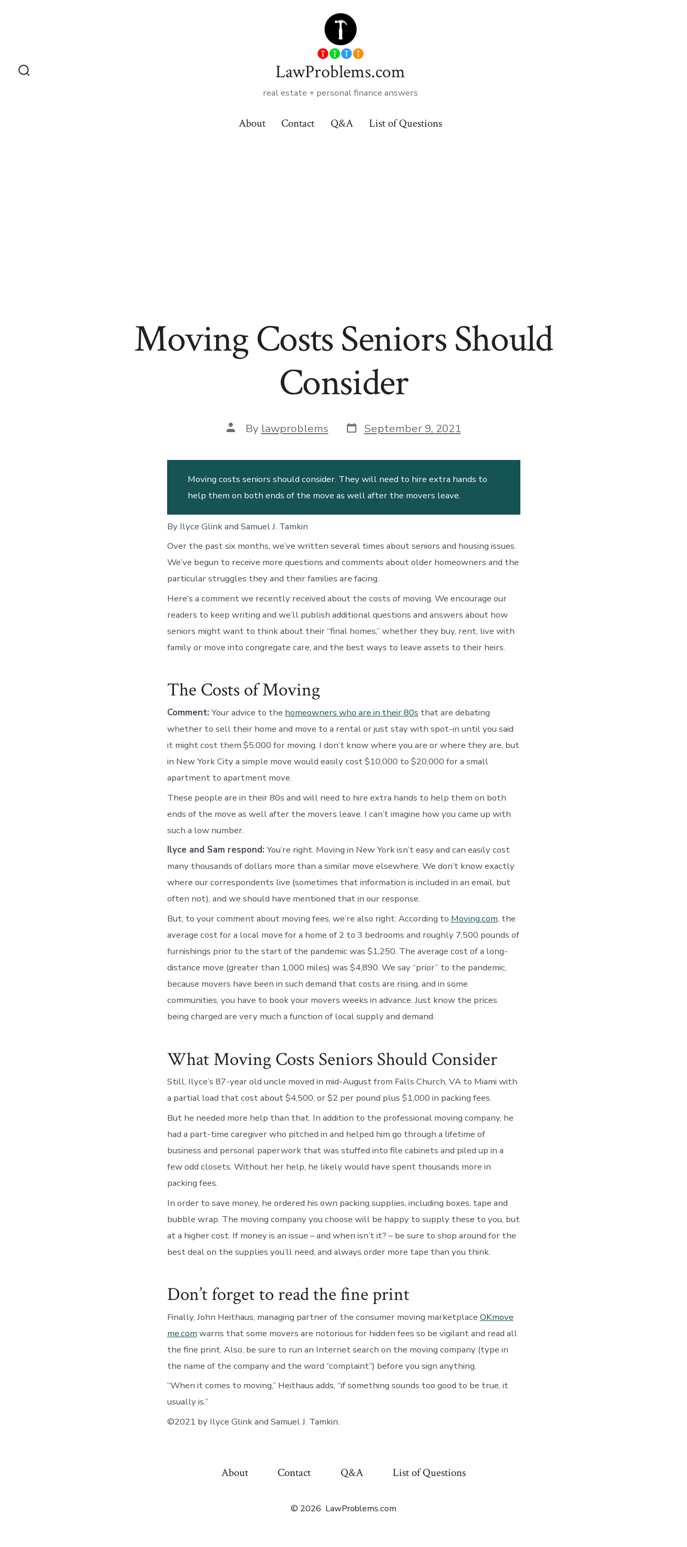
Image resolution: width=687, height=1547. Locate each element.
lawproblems (295, 428)
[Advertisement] (343, 221)
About (252, 123)
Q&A (342, 123)
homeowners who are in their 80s (351, 712)
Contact (297, 123)
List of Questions (405, 123)
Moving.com (474, 919)
